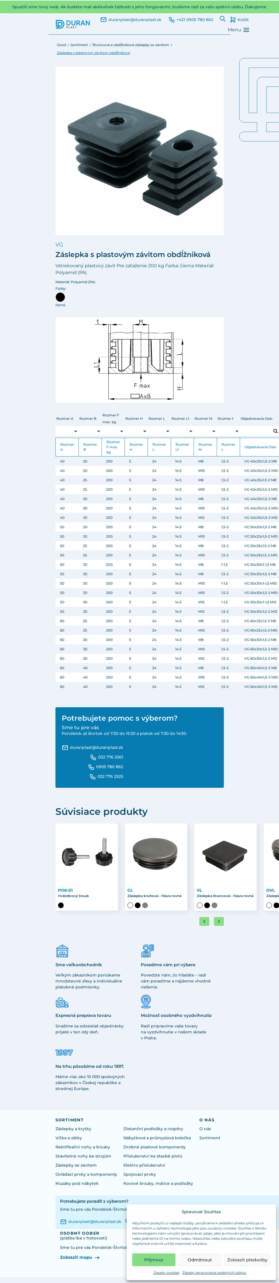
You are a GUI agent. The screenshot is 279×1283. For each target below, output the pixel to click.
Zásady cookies (166, 1272)
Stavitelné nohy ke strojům (83, 1156)
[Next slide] (219, 921)
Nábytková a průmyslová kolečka (157, 1137)
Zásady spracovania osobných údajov (214, 1272)
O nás (205, 1128)
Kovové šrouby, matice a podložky (158, 1183)
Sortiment (79, 45)
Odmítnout (200, 1260)
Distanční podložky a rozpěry (153, 1128)
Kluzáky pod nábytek (77, 1183)
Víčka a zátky (68, 1137)
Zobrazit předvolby (247, 1260)
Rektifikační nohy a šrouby (82, 1147)
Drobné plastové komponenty (154, 1147)
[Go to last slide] (204, 921)
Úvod (61, 45)
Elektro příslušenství (144, 1165)
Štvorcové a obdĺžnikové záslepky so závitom (130, 45)
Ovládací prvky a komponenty (86, 1174)
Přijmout (153, 1260)
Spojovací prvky (139, 1174)
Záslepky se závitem (76, 1165)
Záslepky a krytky (73, 1128)
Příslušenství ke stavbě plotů (152, 1156)
